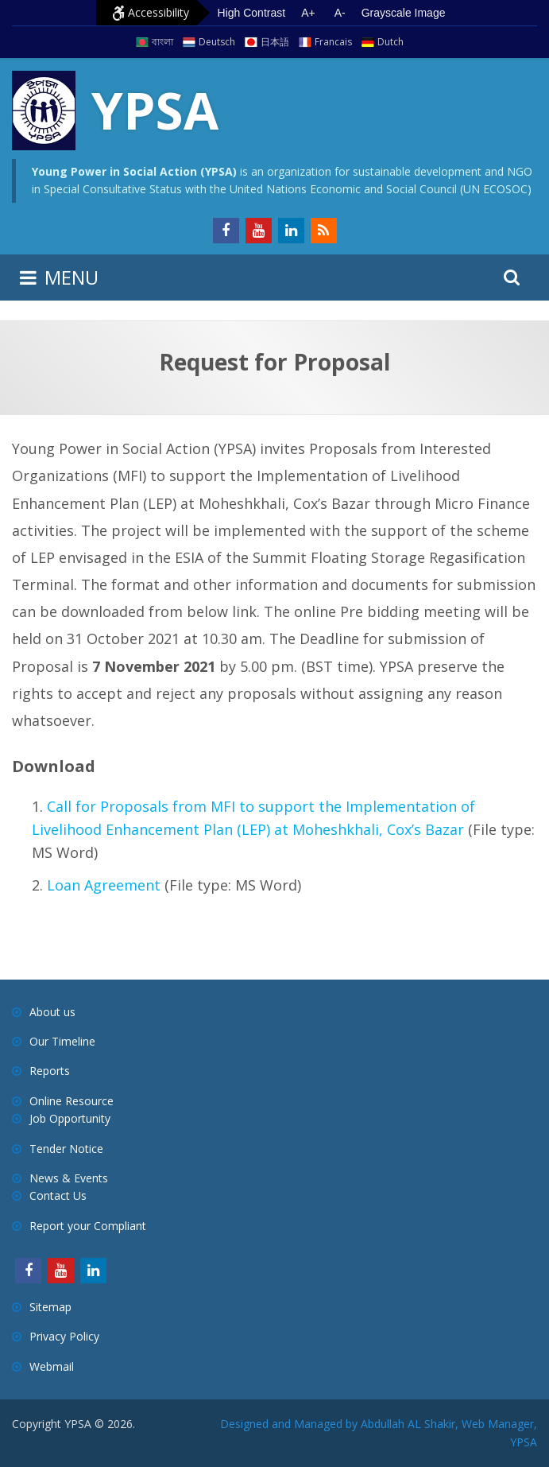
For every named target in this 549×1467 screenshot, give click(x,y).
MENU (71, 277)
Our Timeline (62, 1041)
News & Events (68, 1178)
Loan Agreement (103, 885)
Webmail (51, 1366)
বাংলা (162, 42)
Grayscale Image (403, 12)
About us (52, 1011)
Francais (333, 42)
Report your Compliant (87, 1225)
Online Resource (71, 1100)
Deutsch (217, 42)
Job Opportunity (69, 1118)
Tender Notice (66, 1148)
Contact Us (58, 1195)
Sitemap (50, 1306)
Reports (49, 1070)
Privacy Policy (64, 1336)
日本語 (275, 42)
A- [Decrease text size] (340, 12)
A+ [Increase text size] (308, 12)
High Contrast (252, 12)
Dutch (390, 42)
